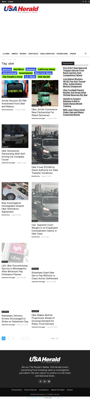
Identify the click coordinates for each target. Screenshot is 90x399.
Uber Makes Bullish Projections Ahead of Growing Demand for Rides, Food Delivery (43, 319)
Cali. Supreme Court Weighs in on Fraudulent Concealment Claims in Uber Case (45, 229)
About (4, 1)
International (62, 53)
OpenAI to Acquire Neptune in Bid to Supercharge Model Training (72, 102)
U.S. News (6, 53)
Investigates (33, 53)
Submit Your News (58, 390)
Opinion (73, 53)
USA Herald (44, 76)
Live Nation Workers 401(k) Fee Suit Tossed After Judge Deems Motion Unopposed (74, 83)
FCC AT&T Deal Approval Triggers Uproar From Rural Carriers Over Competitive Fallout (75, 72)
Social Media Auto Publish (35, 398)
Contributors (44, 390)
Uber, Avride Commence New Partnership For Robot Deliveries (44, 112)
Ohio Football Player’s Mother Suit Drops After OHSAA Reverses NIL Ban (75, 92)
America (15, 53)
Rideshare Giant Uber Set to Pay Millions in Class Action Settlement (45, 275)
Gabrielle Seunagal (38, 118)
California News (46, 69)
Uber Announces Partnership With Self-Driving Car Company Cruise (14, 155)
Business (23, 53)
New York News (43, 73)
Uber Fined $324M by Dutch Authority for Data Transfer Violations (45, 170)
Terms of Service (30, 390)
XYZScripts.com (58, 398)
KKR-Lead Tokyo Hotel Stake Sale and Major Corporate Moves (74, 112)
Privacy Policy (17, 390)
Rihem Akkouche (7, 109)
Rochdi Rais (36, 176)
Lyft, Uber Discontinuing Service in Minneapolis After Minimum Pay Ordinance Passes (14, 270)
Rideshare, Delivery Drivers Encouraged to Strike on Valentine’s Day (15, 318)
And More (19, 69)
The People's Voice (12, 76)
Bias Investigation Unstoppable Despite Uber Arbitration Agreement (13, 207)
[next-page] (28, 338)
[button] (85, 53)
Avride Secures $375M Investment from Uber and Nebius (14, 103)
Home (4, 59)
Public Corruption (47, 53)
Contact (10, 1)
